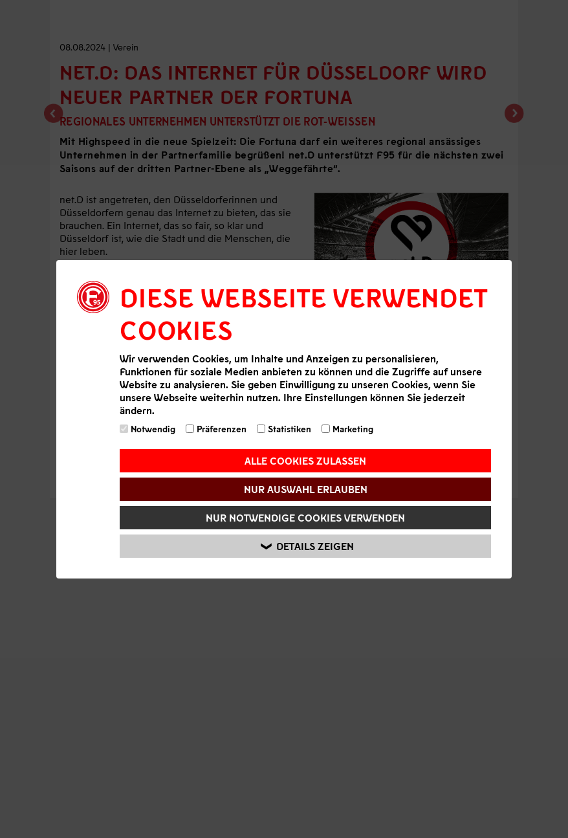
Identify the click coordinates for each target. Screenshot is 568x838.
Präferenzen (216, 428)
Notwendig (147, 428)
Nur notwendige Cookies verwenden (305, 517)
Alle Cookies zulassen (305, 460)
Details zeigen (307, 545)
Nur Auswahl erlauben (305, 489)
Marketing (347, 428)
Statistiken (284, 428)
